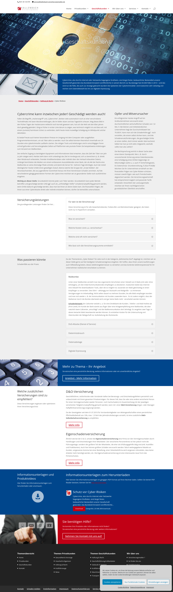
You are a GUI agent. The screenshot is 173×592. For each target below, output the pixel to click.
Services (132, 9)
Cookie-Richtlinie (123, 587)
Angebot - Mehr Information (80, 378)
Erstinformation (134, 565)
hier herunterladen (98, 482)
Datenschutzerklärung (137, 587)
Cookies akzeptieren (112, 582)
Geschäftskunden (99, 9)
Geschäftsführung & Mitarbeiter (103, 561)
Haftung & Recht (46, 101)
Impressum (150, 587)
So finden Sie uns (134, 561)
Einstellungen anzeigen (158, 582)
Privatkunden (80, 9)
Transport (95, 576)
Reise (57, 572)
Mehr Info (74, 425)
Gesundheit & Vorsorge (64, 557)
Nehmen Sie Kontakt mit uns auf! (83, 536)
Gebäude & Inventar (99, 565)
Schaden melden (33, 589)
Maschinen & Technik (100, 572)
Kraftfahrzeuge (61, 568)
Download (79, 509)
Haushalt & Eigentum (63, 561)
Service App (97, 589)
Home (68, 9)
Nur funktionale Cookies (135, 582)
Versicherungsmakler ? (136, 557)
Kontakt (145, 9)
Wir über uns (118, 9)
